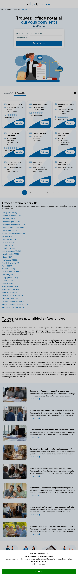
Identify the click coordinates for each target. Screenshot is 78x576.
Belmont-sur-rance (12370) (12, 216)
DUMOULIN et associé (63, 134)
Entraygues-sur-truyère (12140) (14, 233)
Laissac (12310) (7, 245)
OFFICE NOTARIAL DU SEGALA (15, 163)
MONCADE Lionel (40, 104)
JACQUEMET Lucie (15, 104)
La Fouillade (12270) (9, 239)
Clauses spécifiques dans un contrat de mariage (50, 391)
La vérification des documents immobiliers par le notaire (53, 430)
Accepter (39, 571)
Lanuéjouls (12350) (9, 248)
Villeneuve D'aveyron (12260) (13, 307)
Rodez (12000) (7, 283)
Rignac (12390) (7, 281)
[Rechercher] (39, 43)
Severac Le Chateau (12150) (12, 295)
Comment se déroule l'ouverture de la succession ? (51, 449)
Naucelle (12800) (8, 269)
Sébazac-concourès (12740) (13, 301)
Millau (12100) (7, 257)
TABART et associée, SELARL (65, 163)
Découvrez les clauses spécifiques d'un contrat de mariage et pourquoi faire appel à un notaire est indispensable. (53, 395)
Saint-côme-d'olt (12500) (12, 289)
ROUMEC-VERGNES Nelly (66, 105)
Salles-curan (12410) (9, 292)
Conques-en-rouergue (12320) (13, 227)
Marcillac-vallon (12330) (10, 254)
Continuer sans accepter (39, 553)
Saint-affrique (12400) (10, 286)
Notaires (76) (8, 93)
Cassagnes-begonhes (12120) (13, 224)
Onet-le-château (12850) (11, 272)
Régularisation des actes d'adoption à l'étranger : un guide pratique (53, 488)
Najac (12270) (7, 266)
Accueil (3, 10)
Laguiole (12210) (8, 242)
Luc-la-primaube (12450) (11, 251)
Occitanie (17, 10)
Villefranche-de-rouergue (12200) (15, 304)
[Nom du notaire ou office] (46, 33)
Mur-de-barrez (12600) (10, 263)
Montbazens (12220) (10, 260)
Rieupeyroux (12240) (10, 278)
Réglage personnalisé (39, 564)
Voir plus (19, 123)
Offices (9, 10)
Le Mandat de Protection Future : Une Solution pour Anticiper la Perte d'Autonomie (53, 526)
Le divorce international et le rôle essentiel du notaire (52, 410)
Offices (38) (20, 93)
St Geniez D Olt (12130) (10, 298)
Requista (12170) (8, 275)
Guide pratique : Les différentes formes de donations (52, 468)
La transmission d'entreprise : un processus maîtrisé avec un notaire (53, 507)
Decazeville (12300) (9, 230)
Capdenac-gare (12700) (11, 222)
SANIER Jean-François (38, 163)
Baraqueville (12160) (9, 213)
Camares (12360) (8, 219)
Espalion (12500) (8, 236)
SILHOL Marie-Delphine (13, 134)
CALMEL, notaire (39, 133)
